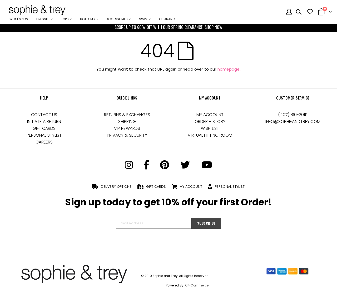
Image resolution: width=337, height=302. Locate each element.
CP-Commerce (197, 285)
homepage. (229, 69)
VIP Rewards (127, 128)
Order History (210, 121)
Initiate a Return (44, 121)
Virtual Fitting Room (210, 135)
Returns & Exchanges (127, 115)
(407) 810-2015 (293, 115)
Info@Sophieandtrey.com (293, 121)
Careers (44, 142)
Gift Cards (44, 128)
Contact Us (44, 115)
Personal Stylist (44, 135)
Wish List (210, 128)
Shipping (127, 121)
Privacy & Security (127, 135)
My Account (210, 115)
